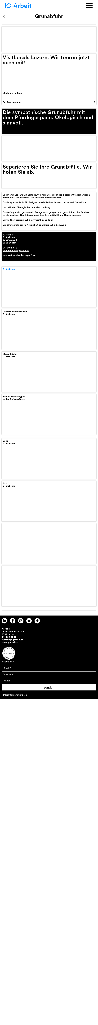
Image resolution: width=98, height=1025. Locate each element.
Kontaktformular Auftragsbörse (19, 255)
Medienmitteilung (12, 93)
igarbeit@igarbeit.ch (12, 639)
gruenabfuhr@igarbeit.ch (16, 250)
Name (7, 680)
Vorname (8, 674)
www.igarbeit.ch (10, 642)
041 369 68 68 (9, 637)
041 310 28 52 (10, 247)
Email (7, 668)
